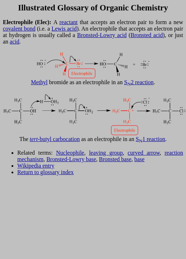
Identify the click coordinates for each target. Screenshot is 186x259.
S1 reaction (150, 139)
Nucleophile (70, 153)
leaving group (106, 153)
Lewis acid (64, 29)
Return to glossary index (45, 172)
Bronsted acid (147, 35)
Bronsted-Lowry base (71, 159)
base (139, 159)
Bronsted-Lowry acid (102, 35)
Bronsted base (115, 159)
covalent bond (19, 29)
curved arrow (144, 153)
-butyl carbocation (55, 139)
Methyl (39, 82)
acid (14, 41)
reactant (68, 22)
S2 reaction (139, 82)
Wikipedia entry (35, 166)
